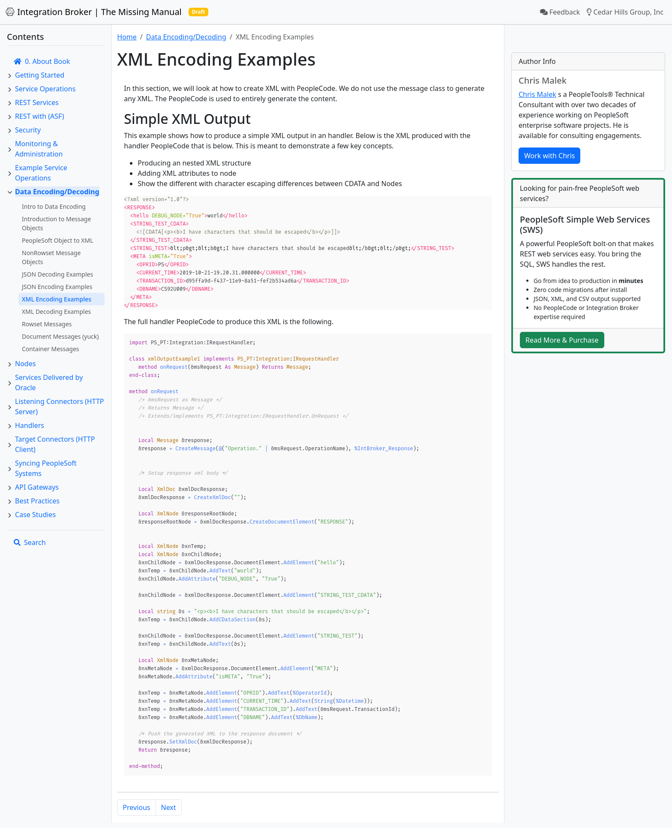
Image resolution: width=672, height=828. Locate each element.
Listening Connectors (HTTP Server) (59, 406)
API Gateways (37, 487)
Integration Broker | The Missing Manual (93, 12)
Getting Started (39, 75)
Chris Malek (537, 94)
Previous (136, 778)
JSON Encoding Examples (57, 287)
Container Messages (50, 349)
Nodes (25, 363)
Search (30, 542)
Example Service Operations (41, 173)
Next (168, 778)
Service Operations (45, 88)
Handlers (29, 425)
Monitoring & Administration (39, 149)
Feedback (560, 12)
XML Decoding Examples (56, 311)
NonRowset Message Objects (51, 257)
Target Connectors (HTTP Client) (55, 444)
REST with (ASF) (39, 116)
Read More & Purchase (562, 340)
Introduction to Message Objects (56, 223)
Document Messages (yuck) (60, 336)
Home (127, 37)
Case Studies (35, 514)
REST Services (37, 102)
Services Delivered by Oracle (49, 382)
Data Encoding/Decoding (57, 191)
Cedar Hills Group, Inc (625, 12)
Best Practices (37, 501)
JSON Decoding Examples (57, 274)
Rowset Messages (47, 324)
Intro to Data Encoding (54, 206)
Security (28, 130)
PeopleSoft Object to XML (57, 240)
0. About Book (42, 61)
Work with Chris (549, 155)
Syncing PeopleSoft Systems (46, 468)
